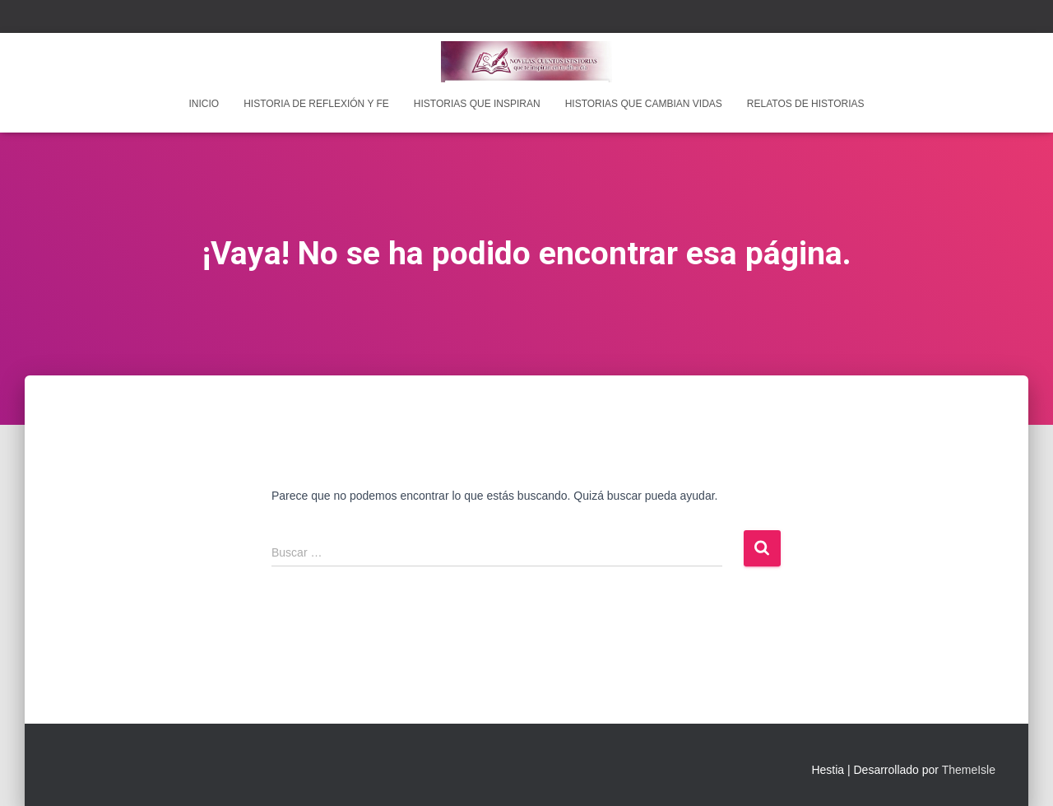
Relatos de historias (806, 103)
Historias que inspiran (477, 103)
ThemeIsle (968, 769)
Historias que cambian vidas (643, 103)
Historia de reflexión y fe (316, 103)
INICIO (203, 103)
